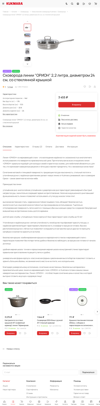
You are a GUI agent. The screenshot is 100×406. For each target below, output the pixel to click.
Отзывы (29, 393)
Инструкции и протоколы (36, 397)
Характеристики (22, 146)
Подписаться (88, 372)
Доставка (59, 146)
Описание (7, 146)
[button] (27, 64)
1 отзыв (10, 87)
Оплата (49, 146)
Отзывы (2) (37, 146)
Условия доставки (81, 389)
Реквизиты (54, 386)
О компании (31, 386)
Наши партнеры (9, 389)
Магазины (54, 389)
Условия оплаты (80, 386)
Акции (5, 386)
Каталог (6, 381)
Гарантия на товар (81, 393)
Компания (30, 381)
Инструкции (72, 146)
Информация (56, 381)
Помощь (77, 381)
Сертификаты (32, 389)
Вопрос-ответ (79, 397)
